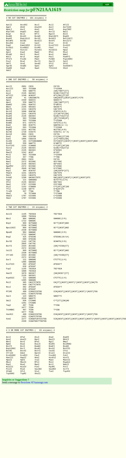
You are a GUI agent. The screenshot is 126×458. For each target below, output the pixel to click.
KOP (107, 4)
